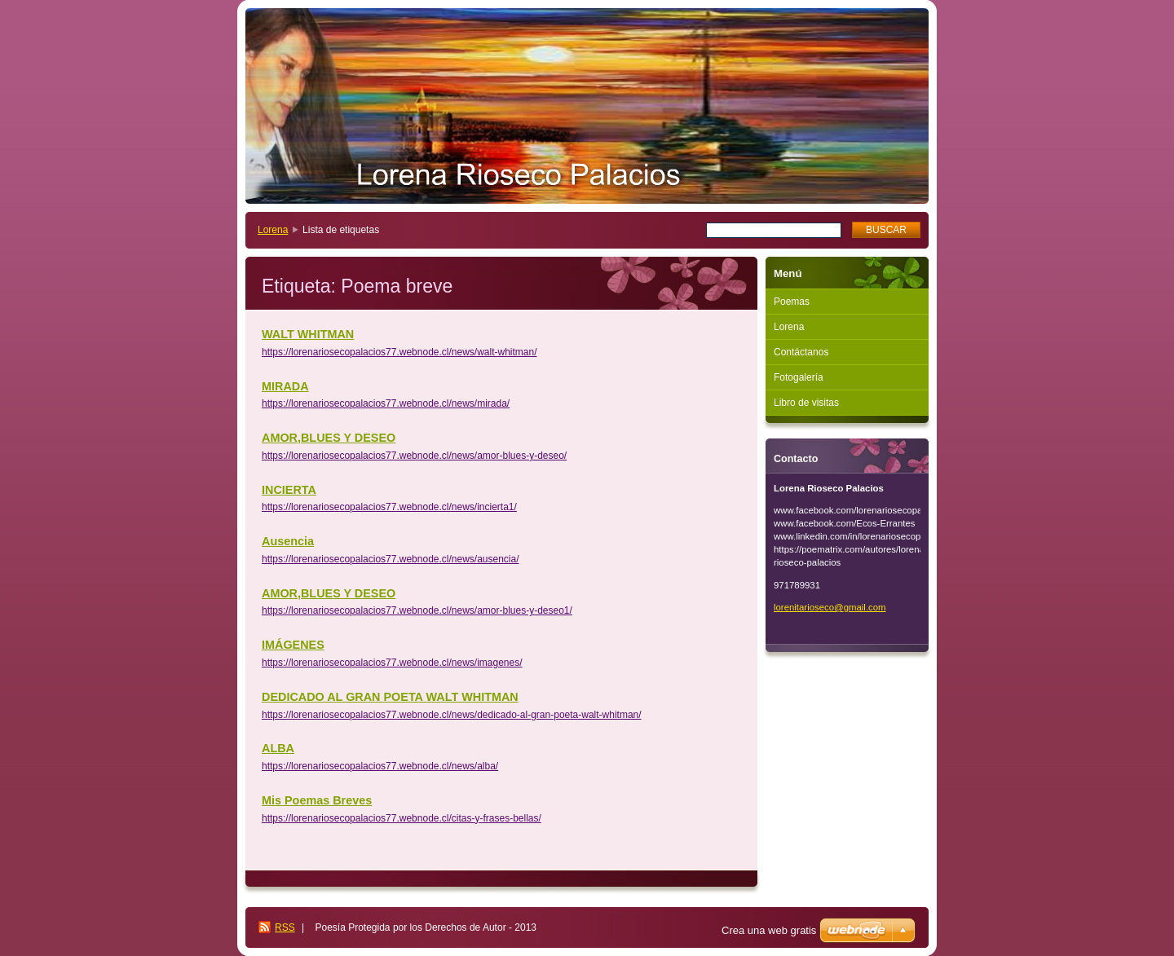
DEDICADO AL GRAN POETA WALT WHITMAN (390, 696)
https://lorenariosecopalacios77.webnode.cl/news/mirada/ (386, 403)
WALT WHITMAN (308, 334)
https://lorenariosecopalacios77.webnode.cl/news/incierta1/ (389, 507)
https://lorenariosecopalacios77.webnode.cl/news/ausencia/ (390, 559)
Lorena (273, 230)
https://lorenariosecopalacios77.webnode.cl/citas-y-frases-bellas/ (401, 818)
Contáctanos (801, 352)
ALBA (278, 748)
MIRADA (285, 386)
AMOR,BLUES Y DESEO (328, 437)
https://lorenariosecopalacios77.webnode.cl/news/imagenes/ (392, 662)
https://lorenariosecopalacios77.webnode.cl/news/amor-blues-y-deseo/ (414, 455)
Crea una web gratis (769, 930)
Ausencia (288, 541)
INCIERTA (289, 489)
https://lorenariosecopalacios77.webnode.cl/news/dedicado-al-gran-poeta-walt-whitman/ (452, 714)
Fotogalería (798, 377)
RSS (285, 927)
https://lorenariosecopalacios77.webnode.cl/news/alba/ (380, 766)
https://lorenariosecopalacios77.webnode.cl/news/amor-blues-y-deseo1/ (417, 610)
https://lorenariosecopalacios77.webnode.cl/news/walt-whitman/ (399, 352)
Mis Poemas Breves (317, 800)
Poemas (792, 301)
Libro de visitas (806, 402)
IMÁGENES (293, 644)
